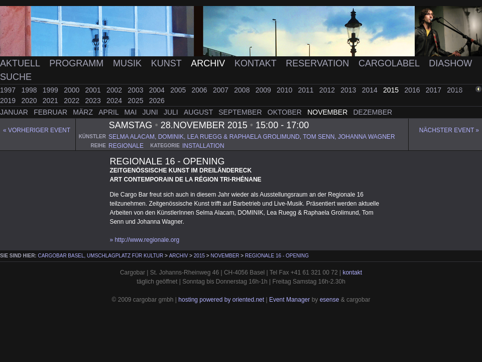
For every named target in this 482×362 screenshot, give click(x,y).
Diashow (450, 63)
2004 (158, 90)
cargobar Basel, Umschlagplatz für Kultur (100, 255)
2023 (94, 101)
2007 (221, 90)
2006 (200, 90)
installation (203, 145)
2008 (243, 90)
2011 (306, 90)
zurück (465, 89)
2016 (413, 90)
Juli (172, 112)
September (241, 112)
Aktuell (21, 63)
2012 (328, 90)
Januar (15, 112)
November (328, 112)
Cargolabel (390, 63)
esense (329, 299)
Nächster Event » (449, 130)
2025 (136, 101)
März (84, 112)
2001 (94, 90)
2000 (72, 90)
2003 (136, 90)
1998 (30, 90)
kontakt (352, 272)
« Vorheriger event (36, 130)
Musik (128, 63)
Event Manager (289, 299)
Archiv (209, 63)
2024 (115, 101)
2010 (285, 90)
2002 (115, 90)
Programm (77, 63)
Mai (131, 112)
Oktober (286, 112)
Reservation (318, 63)
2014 (371, 90)
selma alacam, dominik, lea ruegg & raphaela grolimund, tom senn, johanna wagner (251, 136)
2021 (51, 101)
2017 (434, 90)
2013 (349, 90)
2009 (264, 90)
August (199, 112)
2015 (392, 90)
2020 (30, 101)
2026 (157, 101)
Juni (151, 112)
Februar (51, 112)
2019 (9, 101)
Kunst (167, 63)
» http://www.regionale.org (144, 239)
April (109, 112)
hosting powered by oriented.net (221, 299)
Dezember (373, 112)
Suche (16, 77)
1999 (51, 90)
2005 (179, 90)
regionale (126, 145)
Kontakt (256, 63)
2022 (72, 101)
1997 (9, 90)
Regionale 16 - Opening (277, 255)
